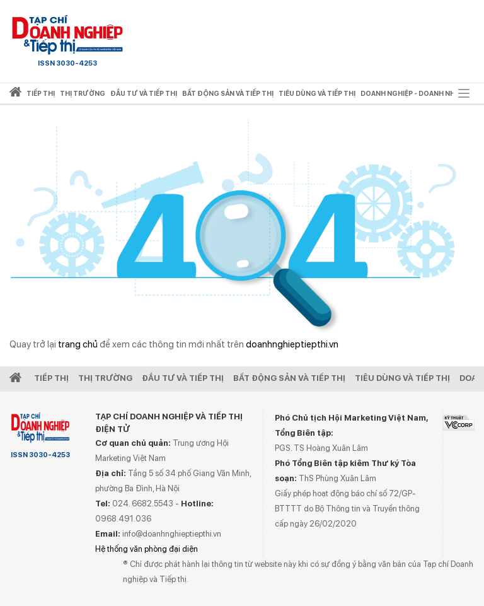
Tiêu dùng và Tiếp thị (402, 378)
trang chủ (78, 344)
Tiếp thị (40, 94)
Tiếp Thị (51, 378)
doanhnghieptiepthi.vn (292, 344)
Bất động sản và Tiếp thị (289, 378)
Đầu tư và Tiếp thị (183, 378)
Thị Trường (105, 378)
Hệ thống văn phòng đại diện (146, 549)
